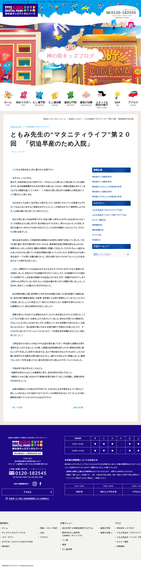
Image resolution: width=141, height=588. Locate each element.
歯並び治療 (106, 531)
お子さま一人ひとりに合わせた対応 (17, 541)
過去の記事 (79, 411)
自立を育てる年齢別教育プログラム (77, 527)
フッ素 (65, 539)
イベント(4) (96, 234)
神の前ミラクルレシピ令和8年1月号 (107, 196)
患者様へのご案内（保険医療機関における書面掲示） (29, 498)
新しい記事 (16, 411)
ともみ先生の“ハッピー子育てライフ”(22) (109, 214)
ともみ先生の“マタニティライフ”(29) (107, 210)
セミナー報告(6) (99, 219)
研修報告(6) (97, 224)
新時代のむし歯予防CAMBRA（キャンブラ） (72, 533)
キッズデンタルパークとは (13, 531)
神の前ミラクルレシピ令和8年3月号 (107, 186)
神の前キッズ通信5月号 (102, 176)
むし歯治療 (67, 548)
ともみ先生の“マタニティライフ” (40, 126)
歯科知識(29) (97, 229)
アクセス (44, 536)
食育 (64, 543)
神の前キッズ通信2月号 (102, 191)
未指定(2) (96, 239)
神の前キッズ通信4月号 (102, 181)
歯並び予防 (105, 527)
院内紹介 (6, 545)
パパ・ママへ (7, 536)
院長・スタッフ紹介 (49, 527)
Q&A (42, 531)
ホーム (5, 527)
